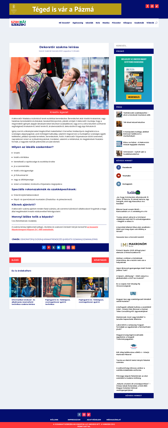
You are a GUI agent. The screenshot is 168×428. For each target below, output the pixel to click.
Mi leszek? (64, 23)
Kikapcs (127, 23)
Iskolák (89, 23)
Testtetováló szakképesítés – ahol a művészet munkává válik (136, 113)
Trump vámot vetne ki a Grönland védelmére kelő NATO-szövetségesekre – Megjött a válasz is (133, 218)
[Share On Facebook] (44, 246)
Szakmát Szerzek (51, 50)
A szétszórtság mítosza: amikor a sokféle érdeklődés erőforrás (130, 368)
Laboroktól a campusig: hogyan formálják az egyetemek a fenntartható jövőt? (133, 326)
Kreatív (76, 50)
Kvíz (98, 23)
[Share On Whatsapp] (63, 246)
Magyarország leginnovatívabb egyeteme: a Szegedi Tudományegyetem (129, 336)
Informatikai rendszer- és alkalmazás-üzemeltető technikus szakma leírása (23, 301)
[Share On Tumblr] (54, 246)
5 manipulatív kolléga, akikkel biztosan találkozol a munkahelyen (136, 132)
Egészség (78, 23)
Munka (106, 23)
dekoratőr (27, 238)
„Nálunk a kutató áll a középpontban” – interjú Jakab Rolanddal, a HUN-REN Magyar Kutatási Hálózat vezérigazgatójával (133, 385)
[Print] (73, 246)
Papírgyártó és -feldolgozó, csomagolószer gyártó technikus (57, 301)
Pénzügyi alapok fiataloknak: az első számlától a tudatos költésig (132, 376)
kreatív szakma (72, 238)
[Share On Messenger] (58, 246)
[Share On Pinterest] (49, 246)
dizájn (38, 238)
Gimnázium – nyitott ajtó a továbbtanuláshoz (134, 152)
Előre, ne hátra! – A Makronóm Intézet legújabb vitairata (136, 142)
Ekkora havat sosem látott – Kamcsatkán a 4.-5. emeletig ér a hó (131, 209)
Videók (150, 23)
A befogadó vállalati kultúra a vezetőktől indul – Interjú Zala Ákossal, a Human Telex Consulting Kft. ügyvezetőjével (133, 308)
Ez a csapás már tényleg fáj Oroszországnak (128, 284)
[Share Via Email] (68, 246)
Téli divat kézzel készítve (134, 121)
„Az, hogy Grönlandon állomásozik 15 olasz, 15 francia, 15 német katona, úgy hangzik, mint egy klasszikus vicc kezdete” (132, 199)
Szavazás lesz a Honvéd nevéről (130, 236)
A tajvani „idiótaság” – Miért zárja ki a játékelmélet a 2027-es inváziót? (132, 276)
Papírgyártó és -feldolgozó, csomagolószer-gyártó (91, 300)
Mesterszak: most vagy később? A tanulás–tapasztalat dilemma (130, 317)
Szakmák (139, 23)
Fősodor (116, 23)
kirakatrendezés (53, 238)
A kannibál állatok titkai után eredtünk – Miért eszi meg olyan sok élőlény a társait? (133, 228)
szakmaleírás (90, 238)
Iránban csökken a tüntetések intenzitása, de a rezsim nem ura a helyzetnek (131, 259)
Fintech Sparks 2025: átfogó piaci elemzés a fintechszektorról (130, 250)
